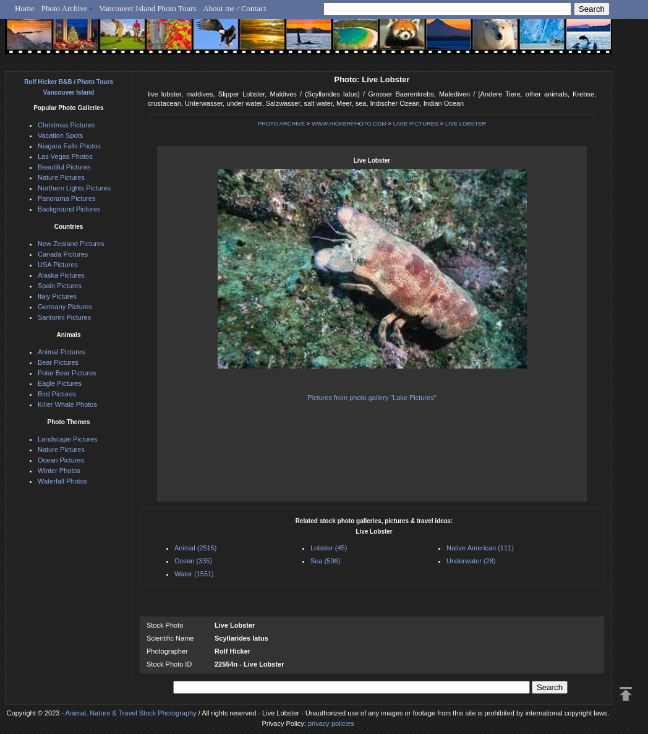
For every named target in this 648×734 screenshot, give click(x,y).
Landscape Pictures (68, 439)
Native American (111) (480, 548)
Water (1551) (194, 574)
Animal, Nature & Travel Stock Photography (131, 713)
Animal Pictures (61, 352)
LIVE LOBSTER (465, 124)
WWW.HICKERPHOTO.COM (349, 124)
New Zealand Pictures (71, 243)
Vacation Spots (60, 135)
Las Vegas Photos (65, 156)
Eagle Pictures (60, 383)
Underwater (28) (470, 561)
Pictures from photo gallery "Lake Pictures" (371, 397)
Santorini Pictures (64, 317)
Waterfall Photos (62, 481)
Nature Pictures (61, 177)
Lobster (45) (328, 548)
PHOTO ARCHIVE (281, 124)
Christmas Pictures (66, 125)
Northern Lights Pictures (74, 188)
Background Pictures (69, 209)
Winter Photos (59, 470)
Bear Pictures (58, 362)
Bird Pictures (57, 394)
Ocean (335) (193, 561)
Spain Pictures (60, 285)
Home (25, 8)
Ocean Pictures (61, 460)
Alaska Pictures (61, 275)
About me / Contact (234, 8)
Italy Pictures (57, 296)
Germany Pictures (65, 306)
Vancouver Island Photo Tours (148, 8)
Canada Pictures (63, 254)
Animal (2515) (195, 548)
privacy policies (331, 723)
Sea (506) (325, 561)
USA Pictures (58, 264)
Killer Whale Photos (67, 404)
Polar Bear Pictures (67, 373)
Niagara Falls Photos (69, 146)
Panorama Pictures (67, 198)
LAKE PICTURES (416, 124)
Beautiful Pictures (64, 167)
